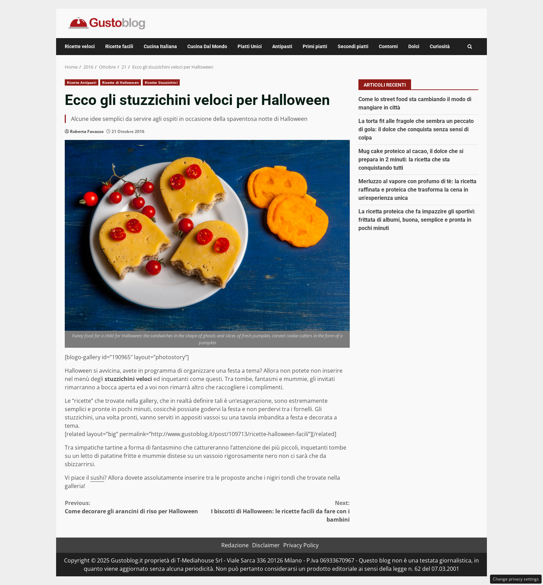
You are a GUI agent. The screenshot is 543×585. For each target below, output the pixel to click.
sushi (97, 477)
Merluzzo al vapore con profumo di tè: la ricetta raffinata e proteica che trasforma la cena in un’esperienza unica (417, 189)
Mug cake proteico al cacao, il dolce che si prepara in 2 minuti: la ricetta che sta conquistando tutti (410, 159)
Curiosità (440, 46)
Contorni (388, 46)
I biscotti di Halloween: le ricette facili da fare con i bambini (278, 511)
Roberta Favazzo (87, 131)
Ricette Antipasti (81, 82)
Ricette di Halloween (120, 82)
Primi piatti (315, 46)
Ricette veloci (80, 46)
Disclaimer (266, 545)
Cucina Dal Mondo (207, 46)
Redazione (235, 545)
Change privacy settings (516, 579)
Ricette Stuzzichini (161, 82)
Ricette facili (119, 46)
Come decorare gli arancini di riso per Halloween (136, 507)
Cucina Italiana (160, 46)
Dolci (413, 46)
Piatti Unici (250, 46)
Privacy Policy (301, 545)
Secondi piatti (353, 46)
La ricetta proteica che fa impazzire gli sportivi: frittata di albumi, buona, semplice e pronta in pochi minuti (416, 219)
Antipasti (282, 46)
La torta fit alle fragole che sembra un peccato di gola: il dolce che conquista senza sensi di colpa (416, 129)
